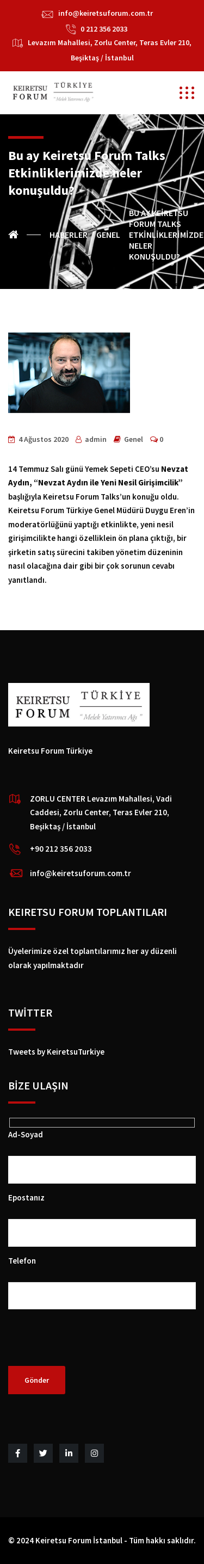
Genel (133, 439)
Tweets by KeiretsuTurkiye (56, 1051)
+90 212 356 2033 (61, 848)
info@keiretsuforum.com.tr (105, 13)
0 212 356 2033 (104, 29)
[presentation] (91, 1344)
